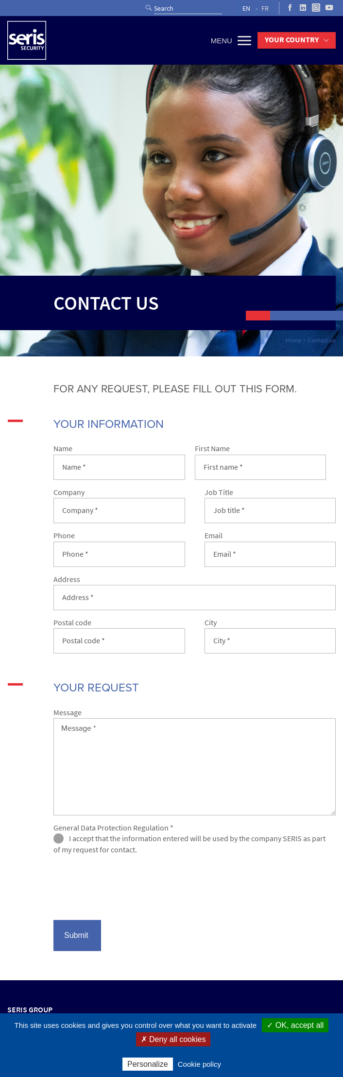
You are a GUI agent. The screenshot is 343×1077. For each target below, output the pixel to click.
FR (265, 8)
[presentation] (127, 891)
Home (294, 340)
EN (246, 8)
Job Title (219, 492)
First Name (212, 448)
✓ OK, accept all (295, 1025)
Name (62, 448)
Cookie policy (199, 1064)
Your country (292, 40)
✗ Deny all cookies (173, 1039)
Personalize (147, 1064)
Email (214, 535)
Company (69, 492)
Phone (64, 535)
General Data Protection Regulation (113, 828)
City (211, 623)
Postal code (72, 623)
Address (66, 579)
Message (67, 712)
